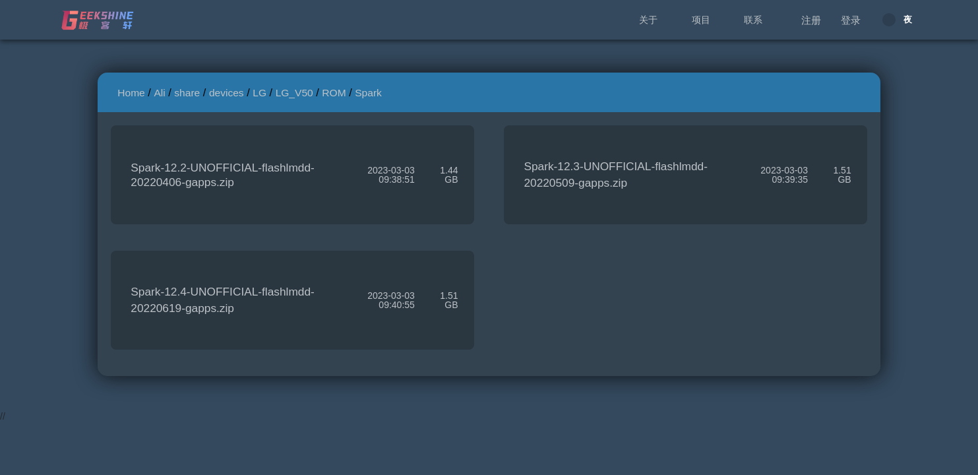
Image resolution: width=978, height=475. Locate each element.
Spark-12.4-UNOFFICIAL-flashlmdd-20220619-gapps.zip (223, 300)
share (187, 92)
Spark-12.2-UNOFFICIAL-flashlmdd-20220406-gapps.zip (223, 175)
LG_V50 (294, 92)
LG (259, 92)
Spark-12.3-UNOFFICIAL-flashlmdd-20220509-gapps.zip (616, 174)
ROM (334, 92)
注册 (811, 20)
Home (130, 92)
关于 (648, 20)
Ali (159, 92)
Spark (368, 92)
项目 (701, 20)
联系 (753, 20)
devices (226, 92)
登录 (851, 20)
